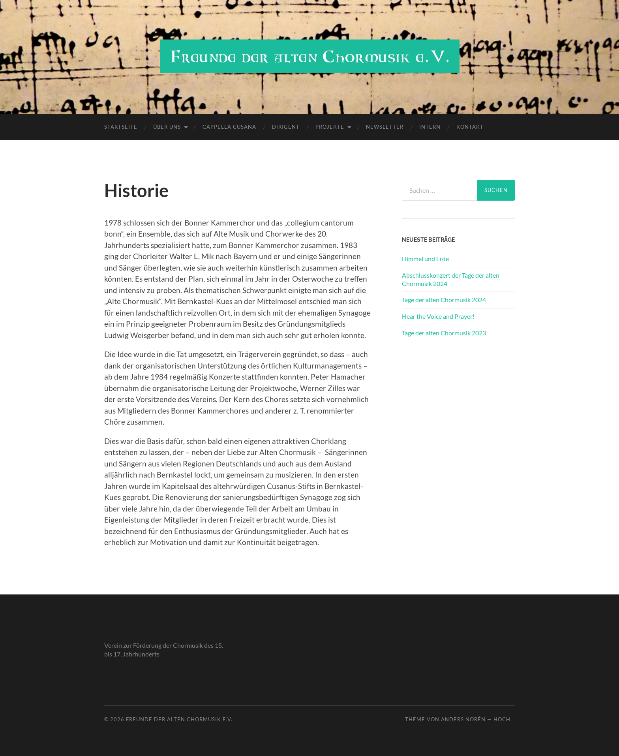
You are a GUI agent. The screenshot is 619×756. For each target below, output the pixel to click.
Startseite (120, 127)
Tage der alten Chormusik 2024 (444, 299)
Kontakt (470, 127)
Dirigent (286, 127)
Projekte (329, 127)
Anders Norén (463, 719)
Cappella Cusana (229, 127)
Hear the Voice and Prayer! (438, 316)
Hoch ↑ (504, 719)
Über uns (167, 127)
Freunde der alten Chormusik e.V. (179, 719)
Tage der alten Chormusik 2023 (444, 333)
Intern (430, 127)
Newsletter (384, 127)
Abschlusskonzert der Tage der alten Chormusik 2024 (450, 279)
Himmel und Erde (425, 258)
